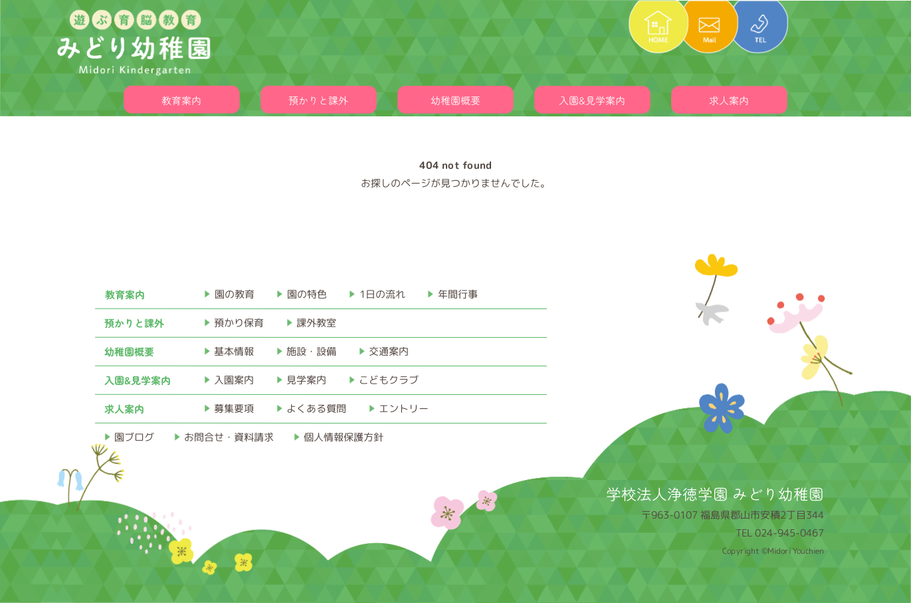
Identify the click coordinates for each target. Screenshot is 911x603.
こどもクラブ (389, 380)
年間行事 (458, 294)
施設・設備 (311, 351)
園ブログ (134, 437)
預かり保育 (239, 323)
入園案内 (234, 380)
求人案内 (729, 100)
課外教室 (316, 323)
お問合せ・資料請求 (229, 437)
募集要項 (234, 409)
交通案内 (389, 351)
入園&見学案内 (592, 100)
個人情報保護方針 (343, 437)
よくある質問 (316, 409)
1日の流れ (382, 294)
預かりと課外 (318, 100)
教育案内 (181, 100)
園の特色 (307, 294)
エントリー (404, 409)
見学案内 (306, 380)
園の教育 (234, 294)
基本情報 (234, 351)
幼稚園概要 (455, 100)
